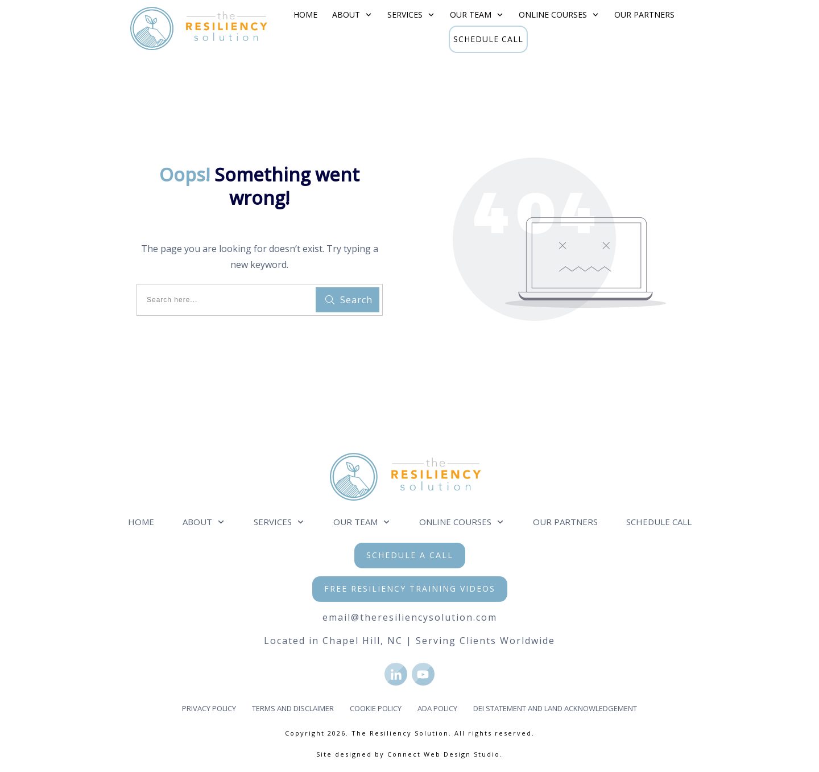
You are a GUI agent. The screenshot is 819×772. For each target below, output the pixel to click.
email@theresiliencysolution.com (409, 617)
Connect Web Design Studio (443, 754)
